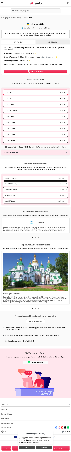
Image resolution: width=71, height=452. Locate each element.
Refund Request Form (48, 57)
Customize (44, 447)
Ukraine (11, 248)
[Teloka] (36, 3)
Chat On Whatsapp (35, 362)
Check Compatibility (35, 71)
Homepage (5, 18)
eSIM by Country (15, 18)
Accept (27, 447)
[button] (32, 237)
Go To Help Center (35, 321)
